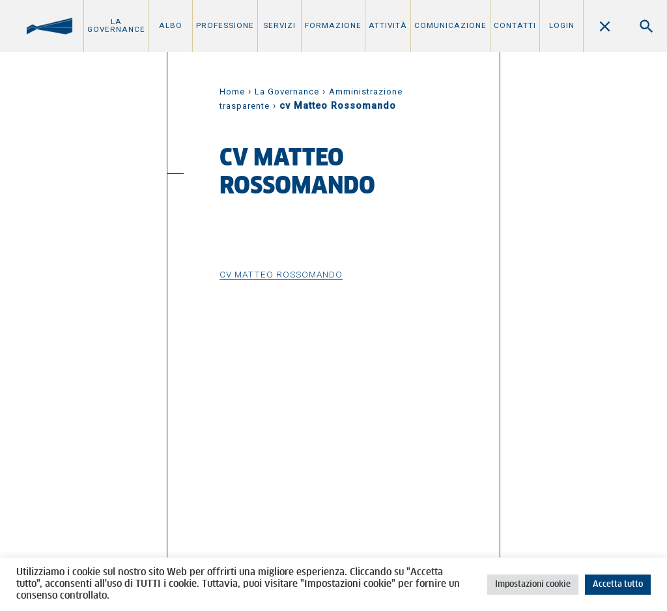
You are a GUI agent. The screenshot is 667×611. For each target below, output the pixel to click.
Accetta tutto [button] (618, 584)
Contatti (515, 25)
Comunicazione (450, 25)
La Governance (116, 25)
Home (232, 91)
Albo (170, 25)
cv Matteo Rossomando (281, 274)
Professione (225, 25)
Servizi (279, 25)
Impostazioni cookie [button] (533, 584)
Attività (388, 25)
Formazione (333, 25)
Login (562, 25)
